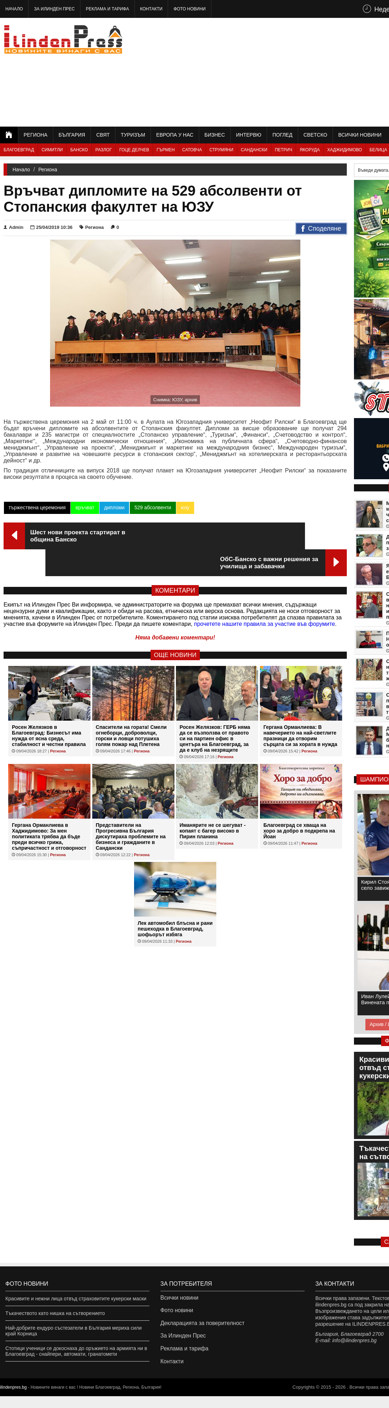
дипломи (113, 507)
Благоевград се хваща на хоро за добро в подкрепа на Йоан (299, 804)
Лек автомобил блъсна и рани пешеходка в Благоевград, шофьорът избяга (175, 902)
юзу (184, 507)
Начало (14, 8)
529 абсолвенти (151, 507)
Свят (103, 135)
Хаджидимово (344, 149)
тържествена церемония (36, 507)
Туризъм (133, 135)
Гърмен (166, 149)
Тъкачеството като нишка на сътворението (55, 1313)
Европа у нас (174, 135)
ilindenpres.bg (13, 1399)
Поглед (282, 135)
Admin (13, 227)
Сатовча (192, 149)
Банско (79, 149)
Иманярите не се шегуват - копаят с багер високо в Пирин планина (212, 804)
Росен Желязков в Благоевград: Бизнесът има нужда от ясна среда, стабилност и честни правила (48, 709)
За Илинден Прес (54, 8)
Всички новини (359, 135)
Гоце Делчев (134, 149)
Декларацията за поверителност (198, 1328)
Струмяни (221, 149)
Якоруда (310, 149)
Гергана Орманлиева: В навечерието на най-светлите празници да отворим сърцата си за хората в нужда (301, 709)
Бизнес (215, 135)
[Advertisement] (298, 71)
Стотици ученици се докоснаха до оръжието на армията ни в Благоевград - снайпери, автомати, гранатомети (76, 1351)
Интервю (248, 135)
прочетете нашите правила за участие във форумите (264, 597)
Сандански (254, 149)
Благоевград (19, 149)
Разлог (103, 149)
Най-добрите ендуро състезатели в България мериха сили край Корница (73, 1330)
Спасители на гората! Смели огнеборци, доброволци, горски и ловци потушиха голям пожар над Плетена (131, 709)
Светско (315, 135)
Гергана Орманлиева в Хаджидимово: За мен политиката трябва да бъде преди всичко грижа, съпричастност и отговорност (49, 810)
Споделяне (321, 229)
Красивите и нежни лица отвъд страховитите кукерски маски (75, 1298)
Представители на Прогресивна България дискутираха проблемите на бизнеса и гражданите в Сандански (131, 810)
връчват (84, 507)
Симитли (52, 149)
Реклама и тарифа (107, 8)
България (72, 135)
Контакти (151, 8)
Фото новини (189, 8)
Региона (36, 135)
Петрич (283, 149)
